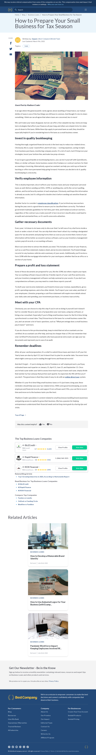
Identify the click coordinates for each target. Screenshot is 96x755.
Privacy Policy (54, 681)
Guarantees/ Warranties (17, 723)
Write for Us (45, 734)
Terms (53, 751)
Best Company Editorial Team (49, 39)
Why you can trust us (56, 4)
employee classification (48, 203)
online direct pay (72, 377)
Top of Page (20, 415)
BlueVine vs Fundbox (26, 504)
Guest (34, 39)
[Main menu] (85, 9)
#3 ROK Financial (24, 491)
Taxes (26, 46)
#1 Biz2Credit (23, 484)
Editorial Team (46, 723)
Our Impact (45, 719)
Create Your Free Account (78, 712)
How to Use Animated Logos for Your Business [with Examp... (48, 603)
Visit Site (79, 447)
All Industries (13, 730)
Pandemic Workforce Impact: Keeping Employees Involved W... (45, 647)
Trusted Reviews (14, 726)
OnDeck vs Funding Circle (28, 501)
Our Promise (46, 715)
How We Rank (13, 719)
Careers (44, 730)
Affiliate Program (47, 738)
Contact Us (45, 726)
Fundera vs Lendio (25, 498)
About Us (44, 712)
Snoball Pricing (73, 719)
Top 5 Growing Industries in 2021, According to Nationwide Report (43, 477)
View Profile (62, 447)
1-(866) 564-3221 (61, 458)
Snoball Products (74, 715)
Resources (12, 715)
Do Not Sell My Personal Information (68, 751)
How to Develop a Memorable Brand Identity (47, 557)
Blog (9, 712)
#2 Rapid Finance (24, 487)
